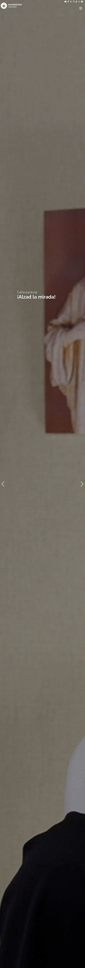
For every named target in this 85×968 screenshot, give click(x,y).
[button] (2, 484)
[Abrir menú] (81, 8)
